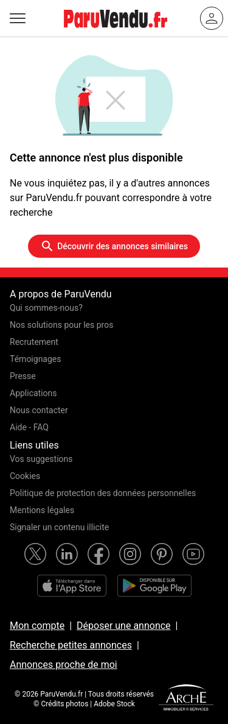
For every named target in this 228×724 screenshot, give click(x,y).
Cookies (25, 476)
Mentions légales (42, 510)
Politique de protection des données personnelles (103, 493)
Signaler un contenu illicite (59, 527)
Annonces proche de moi (63, 664)
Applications (33, 393)
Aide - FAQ (29, 427)
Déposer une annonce (124, 625)
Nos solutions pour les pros (61, 325)
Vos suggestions (41, 459)
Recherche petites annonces (71, 645)
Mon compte (37, 625)
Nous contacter (39, 410)
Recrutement (34, 342)
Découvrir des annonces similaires (114, 246)
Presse (23, 376)
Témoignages (35, 359)
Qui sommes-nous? (46, 308)
